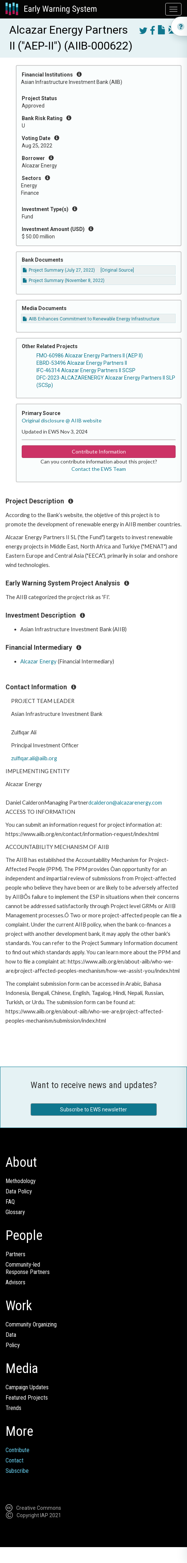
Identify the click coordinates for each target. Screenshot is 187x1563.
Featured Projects (27, 1397)
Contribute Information (99, 451)
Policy (13, 1345)
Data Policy (19, 1191)
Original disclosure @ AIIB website (62, 420)
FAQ (10, 1201)
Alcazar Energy (38, 661)
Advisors (15, 1282)
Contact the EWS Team (98, 469)
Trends (13, 1407)
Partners (15, 1254)
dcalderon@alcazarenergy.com (125, 802)
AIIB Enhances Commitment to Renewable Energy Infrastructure (91, 319)
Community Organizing (31, 1324)
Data (11, 1334)
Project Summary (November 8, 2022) (64, 280)
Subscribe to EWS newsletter (93, 1109)
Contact (15, 1460)
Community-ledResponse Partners (28, 1268)
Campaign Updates (27, 1387)
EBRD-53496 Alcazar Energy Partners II (81, 363)
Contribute (17, 1450)
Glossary (15, 1212)
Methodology (21, 1181)
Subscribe (17, 1470)
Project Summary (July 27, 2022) (59, 270)
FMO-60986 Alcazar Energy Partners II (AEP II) (89, 356)
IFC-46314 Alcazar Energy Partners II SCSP (85, 370)
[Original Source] (117, 270)
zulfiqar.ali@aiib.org (34, 758)
